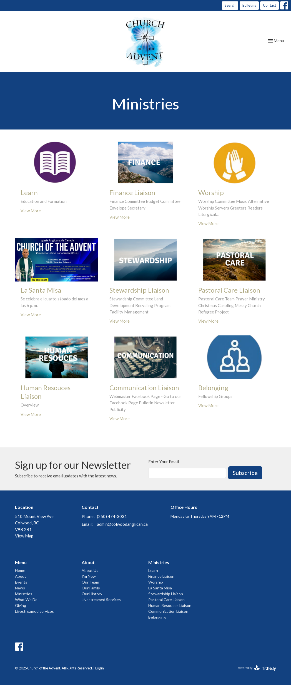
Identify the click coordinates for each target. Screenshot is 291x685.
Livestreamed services (34, 611)
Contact (269, 5)
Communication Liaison (168, 611)
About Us (90, 570)
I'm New (89, 576)
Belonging (157, 617)
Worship (155, 582)
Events (21, 582)
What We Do (26, 599)
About (20, 576)
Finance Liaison (161, 576)
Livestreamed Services (101, 599)
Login (99, 668)
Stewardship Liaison (165, 593)
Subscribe (245, 472)
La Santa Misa (160, 588)
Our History (92, 593)
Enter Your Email (163, 461)
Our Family (91, 588)
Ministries (23, 593)
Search (230, 5)
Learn (153, 570)
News (20, 588)
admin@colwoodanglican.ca (122, 524)
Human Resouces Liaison (169, 605)
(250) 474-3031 (112, 516)
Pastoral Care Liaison (166, 599)
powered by (256, 668)
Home (20, 570)
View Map (24, 535)
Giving (20, 605)
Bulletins (249, 5)
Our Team (90, 582)
